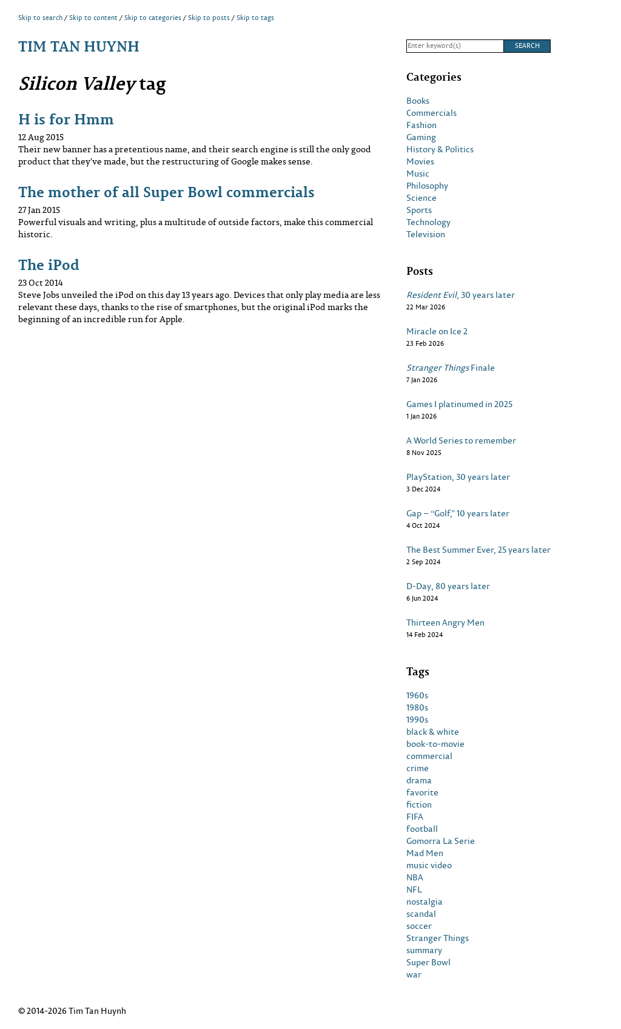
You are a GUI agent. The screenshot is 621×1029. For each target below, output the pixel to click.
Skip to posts (209, 17)
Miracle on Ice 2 (437, 331)
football (422, 829)
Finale (450, 368)
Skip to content (93, 17)
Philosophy (427, 186)
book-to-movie (435, 744)
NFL (414, 889)
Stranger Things (437, 938)
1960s (417, 695)
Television (425, 234)
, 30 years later (460, 295)
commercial (429, 756)
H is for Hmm (66, 118)
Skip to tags (255, 17)
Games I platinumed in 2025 (459, 404)
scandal (421, 914)
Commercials (431, 113)
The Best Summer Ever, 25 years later (478, 550)
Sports (419, 210)
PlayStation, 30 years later (458, 477)
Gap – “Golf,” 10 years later (457, 513)
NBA (414, 877)
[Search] (454, 46)
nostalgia (424, 902)
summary (424, 950)
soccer (419, 926)
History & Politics (440, 149)
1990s (417, 720)
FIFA (414, 817)
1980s (417, 707)
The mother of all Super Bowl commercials (166, 191)
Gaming (421, 137)
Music (417, 173)
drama (419, 780)
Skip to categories (152, 17)
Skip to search (40, 17)
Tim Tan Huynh (78, 46)
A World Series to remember (461, 440)
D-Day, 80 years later (448, 586)
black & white (432, 732)
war (413, 974)
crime (417, 768)
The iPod (48, 264)
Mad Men (424, 853)
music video (429, 865)
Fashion (421, 125)
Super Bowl (428, 962)
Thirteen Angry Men (445, 622)
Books (417, 101)
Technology (428, 222)
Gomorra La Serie (440, 841)
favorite (422, 792)
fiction (419, 804)
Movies (420, 161)
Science (421, 198)
